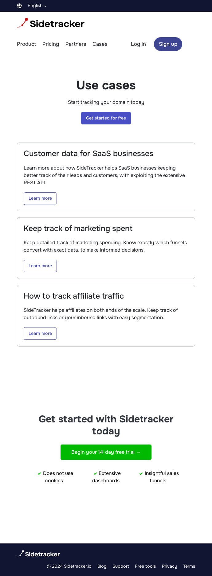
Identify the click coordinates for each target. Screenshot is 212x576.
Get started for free (106, 118)
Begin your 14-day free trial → (106, 452)
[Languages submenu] (45, 5)
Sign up (168, 44)
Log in (138, 44)
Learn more (40, 198)
